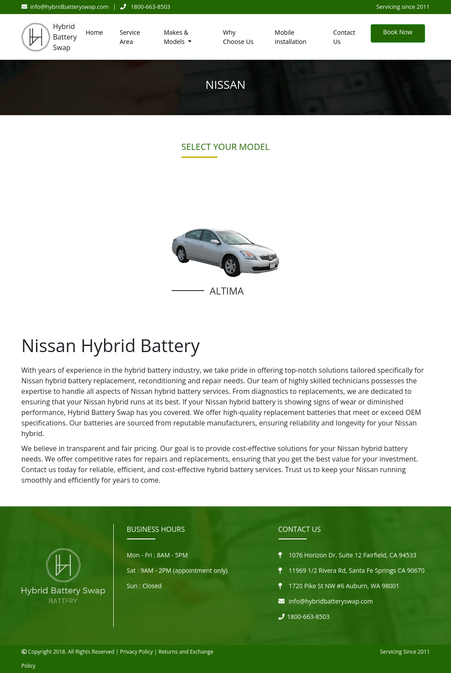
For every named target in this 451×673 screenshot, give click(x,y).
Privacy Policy (136, 651)
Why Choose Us (238, 37)
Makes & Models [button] (176, 37)
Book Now (397, 32)
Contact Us (344, 37)
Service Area (129, 37)
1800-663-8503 (145, 7)
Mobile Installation (291, 37)
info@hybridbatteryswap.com (65, 7)
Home (94, 32)
